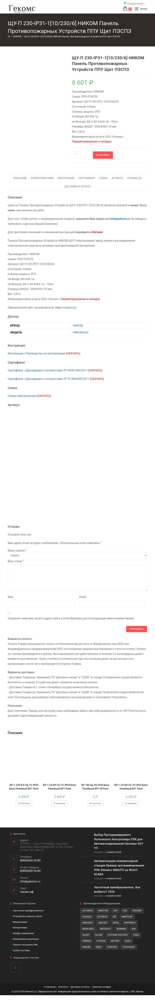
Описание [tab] (20, 178)
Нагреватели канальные (26, 939)
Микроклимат (20, 922)
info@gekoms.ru (119, 218)
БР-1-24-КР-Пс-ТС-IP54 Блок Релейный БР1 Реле (59, 787)
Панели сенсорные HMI (25, 944)
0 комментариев (113, 852)
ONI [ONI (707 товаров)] (134, 929)
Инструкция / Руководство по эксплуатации (44, 353)
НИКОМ (78, 325)
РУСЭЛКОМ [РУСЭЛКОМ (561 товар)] (128, 947)
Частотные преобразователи (28, 910)
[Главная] (9, 36)
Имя (10, 597)
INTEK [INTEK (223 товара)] (116, 923)
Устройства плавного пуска (27, 916)
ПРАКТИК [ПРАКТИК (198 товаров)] (112, 947)
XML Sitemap (137, 991)
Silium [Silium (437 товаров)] (98, 935)
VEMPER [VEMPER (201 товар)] (86, 941)
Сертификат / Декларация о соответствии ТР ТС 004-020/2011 (56, 379)
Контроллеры (20, 927)
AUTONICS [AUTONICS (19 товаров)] (87, 910)
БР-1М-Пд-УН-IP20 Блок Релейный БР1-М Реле (95, 787)
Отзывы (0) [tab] (134, 178)
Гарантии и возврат (101, 987)
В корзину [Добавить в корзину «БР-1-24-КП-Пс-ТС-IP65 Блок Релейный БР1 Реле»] (131, 803)
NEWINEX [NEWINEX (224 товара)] (121, 929)
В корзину (102, 155)
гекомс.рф (27, 891)
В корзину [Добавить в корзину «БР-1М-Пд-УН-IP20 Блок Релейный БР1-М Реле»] (95, 803)
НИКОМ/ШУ (81, 332)
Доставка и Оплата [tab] (77, 186)
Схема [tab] (103, 178)
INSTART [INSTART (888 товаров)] (102, 923)
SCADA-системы (21, 950)
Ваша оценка (17, 550)
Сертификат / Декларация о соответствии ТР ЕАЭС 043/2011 (55, 370)
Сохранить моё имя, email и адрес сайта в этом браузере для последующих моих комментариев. (71, 618)
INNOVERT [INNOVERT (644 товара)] (87, 923)
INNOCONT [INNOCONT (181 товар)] (127, 916)
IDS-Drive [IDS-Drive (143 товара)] (102, 916)
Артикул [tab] (117, 178)
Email (82, 597)
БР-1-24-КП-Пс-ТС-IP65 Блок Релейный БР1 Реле (131, 787)
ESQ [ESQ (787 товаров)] (125, 910)
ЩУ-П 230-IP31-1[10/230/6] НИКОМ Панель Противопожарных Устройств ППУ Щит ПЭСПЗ (72, 36)
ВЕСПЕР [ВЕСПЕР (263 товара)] (115, 941)
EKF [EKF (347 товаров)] (115, 910)
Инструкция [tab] (66, 178)
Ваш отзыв (16, 561)
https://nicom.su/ (66, 307)
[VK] (16, 967)
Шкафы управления (23, 933)
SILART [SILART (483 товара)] (85, 935)
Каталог (97, 232)
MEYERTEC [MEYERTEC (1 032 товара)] (105, 929)
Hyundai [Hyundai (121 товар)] (87, 916)
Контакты (63, 987)
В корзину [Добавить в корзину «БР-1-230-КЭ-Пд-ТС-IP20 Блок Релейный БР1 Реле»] (24, 803)
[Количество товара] (75, 154)
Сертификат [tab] (86, 178)
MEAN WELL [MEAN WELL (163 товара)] (88, 929)
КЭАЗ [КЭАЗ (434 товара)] (127, 941)
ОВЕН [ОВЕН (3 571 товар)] (98, 947)
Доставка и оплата (80, 987)
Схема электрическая (29, 396)
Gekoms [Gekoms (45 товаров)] (137, 910)
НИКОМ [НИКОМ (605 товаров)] (86, 947)
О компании (50, 987)
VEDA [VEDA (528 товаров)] (136, 935)
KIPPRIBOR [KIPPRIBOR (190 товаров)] (129, 923)
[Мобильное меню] (139, 9)
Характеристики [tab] (42, 178)
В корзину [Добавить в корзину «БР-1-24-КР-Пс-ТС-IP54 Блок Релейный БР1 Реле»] (59, 803)
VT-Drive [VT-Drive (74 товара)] (101, 941)
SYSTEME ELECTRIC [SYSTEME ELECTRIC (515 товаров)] (118, 935)
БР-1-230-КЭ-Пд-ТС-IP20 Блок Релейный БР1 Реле (23, 787)
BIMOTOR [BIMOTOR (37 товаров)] (103, 910)
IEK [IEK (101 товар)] (114, 916)
